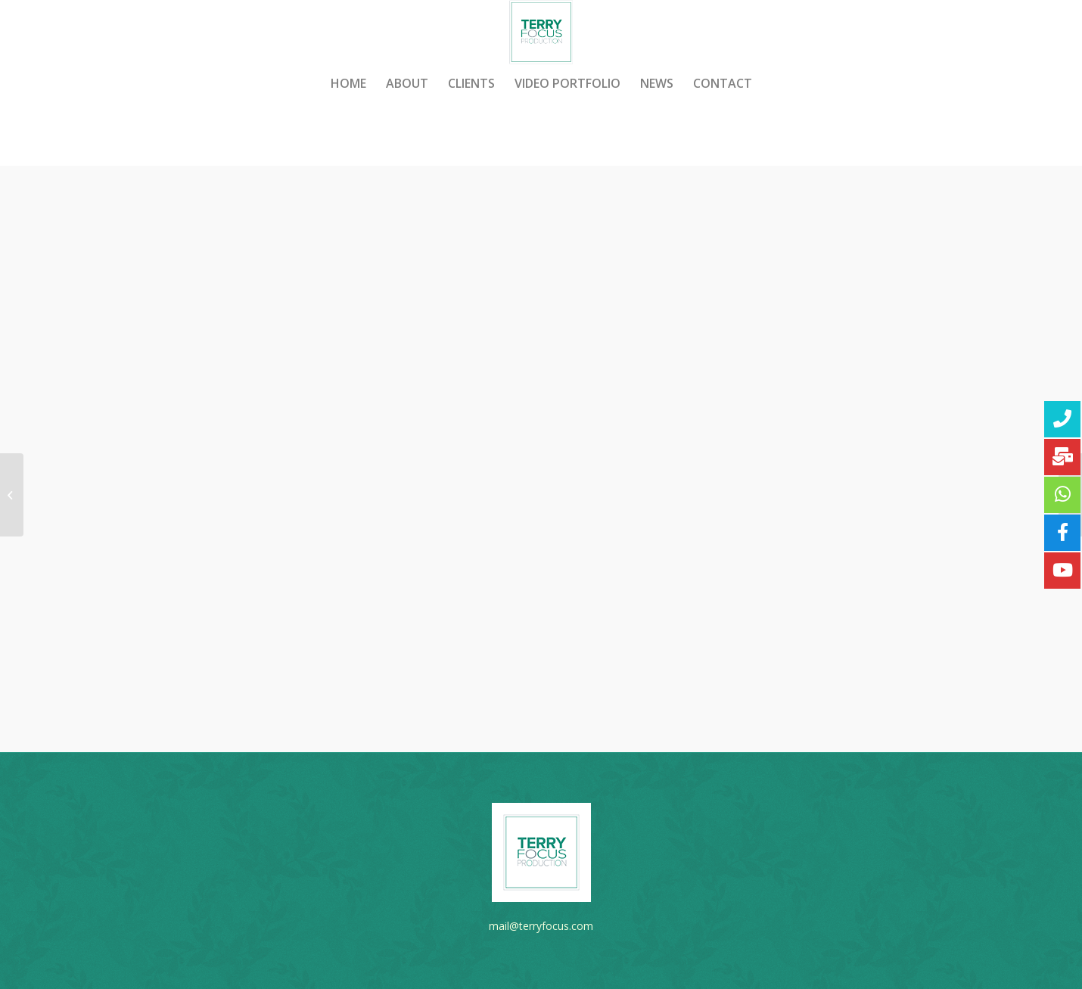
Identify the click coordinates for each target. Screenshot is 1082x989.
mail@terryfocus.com (541, 926)
